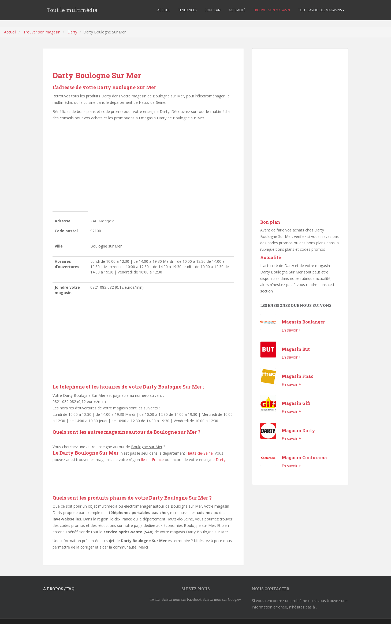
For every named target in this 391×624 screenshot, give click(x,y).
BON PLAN (212, 10)
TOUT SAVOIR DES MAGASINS (321, 10)
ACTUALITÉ (237, 10)
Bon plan (270, 222)
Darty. (221, 459)
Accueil (10, 32)
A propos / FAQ (59, 588)
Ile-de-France (152, 459)
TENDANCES (187, 10)
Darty (72, 32)
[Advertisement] (143, 167)
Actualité (270, 257)
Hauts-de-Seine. (200, 453)
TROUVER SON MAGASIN (271, 10)
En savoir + (291, 330)
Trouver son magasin (41, 32)
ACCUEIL (163, 10)
